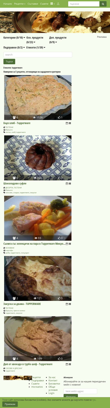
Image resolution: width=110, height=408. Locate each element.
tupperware (21, 132)
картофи (9, 250)
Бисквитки (54, 383)
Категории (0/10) (14, 37)
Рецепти (36, 377)
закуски (33, 192)
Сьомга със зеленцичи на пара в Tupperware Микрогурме (36, 244)
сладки (16, 192)
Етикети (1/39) (35, 47)
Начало (7, 3)
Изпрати (70, 396)
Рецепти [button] (18, 3)
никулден (25, 253)
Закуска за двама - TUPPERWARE (22, 304)
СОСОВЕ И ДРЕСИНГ (13, 368)
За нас (52, 377)
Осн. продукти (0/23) (34, 40)
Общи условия (53, 388)
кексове (9, 192)
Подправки (37, 380)
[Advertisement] (91, 56)
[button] (53, 3)
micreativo (37, 386)
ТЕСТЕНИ (9, 127)
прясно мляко (19, 310)
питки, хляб (10, 132)
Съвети (44, 3)
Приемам (10, 404)
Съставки (33, 3)
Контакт (53, 380)
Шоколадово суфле (14, 183)
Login (51, 393)
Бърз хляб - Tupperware (16, 123)
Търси (9, 61)
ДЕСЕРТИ (9, 187)
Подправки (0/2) (14, 47)
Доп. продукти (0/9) (57, 40)
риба (8, 253)
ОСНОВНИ (9, 248)
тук (94, 399)
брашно (9, 129)
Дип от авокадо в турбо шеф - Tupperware (27, 364)
